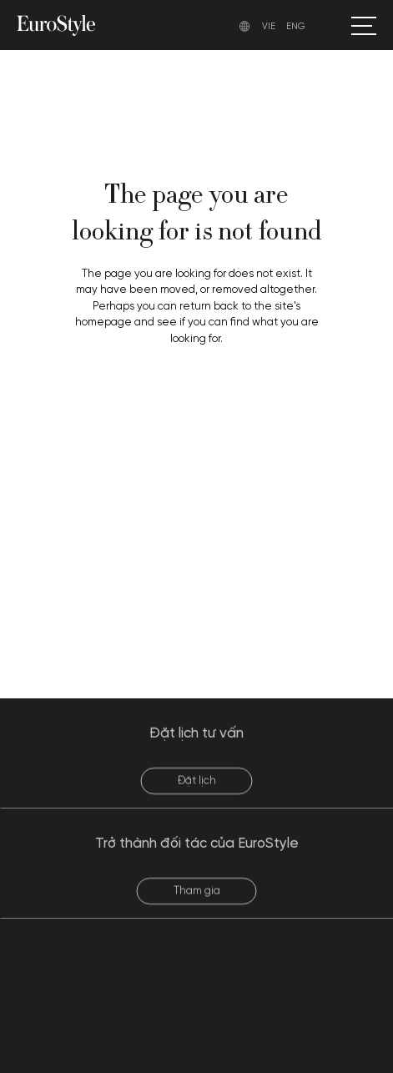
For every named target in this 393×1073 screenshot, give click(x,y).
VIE (268, 27)
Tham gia (197, 899)
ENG (295, 27)
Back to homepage (197, 407)
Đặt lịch (197, 789)
